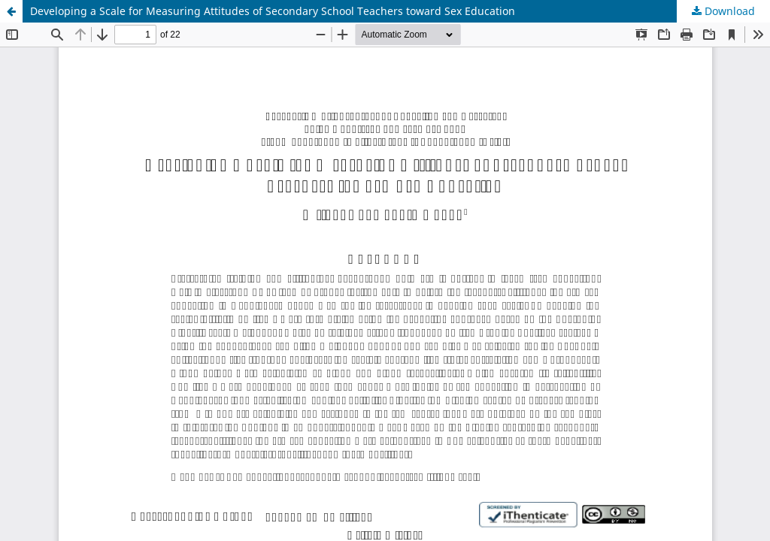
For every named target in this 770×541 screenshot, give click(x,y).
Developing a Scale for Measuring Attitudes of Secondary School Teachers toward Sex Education (272, 11)
